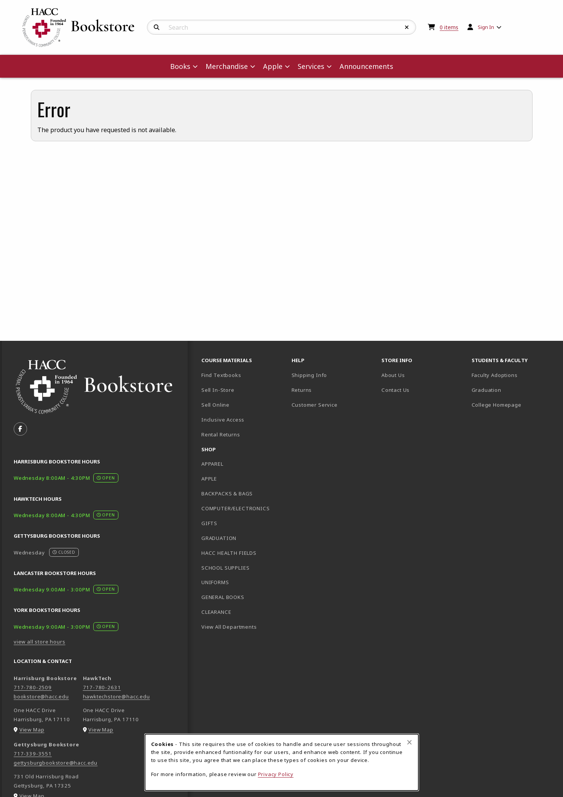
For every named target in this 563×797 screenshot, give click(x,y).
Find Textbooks (221, 375)
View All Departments (229, 626)
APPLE (209, 478)
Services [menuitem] (311, 66)
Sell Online (215, 404)
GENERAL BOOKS (222, 597)
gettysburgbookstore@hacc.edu (55, 762)
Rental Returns (220, 434)
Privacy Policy (276, 774)
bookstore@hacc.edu (41, 696)
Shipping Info (309, 375)
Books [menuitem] (180, 66)
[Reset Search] (407, 27)
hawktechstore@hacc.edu (116, 696)
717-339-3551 (33, 753)
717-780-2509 (33, 687)
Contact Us (395, 390)
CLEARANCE (216, 612)
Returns (302, 390)
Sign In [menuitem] (486, 27)
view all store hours (39, 641)
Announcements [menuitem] (366, 66)
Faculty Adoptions (495, 375)
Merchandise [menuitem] (227, 66)
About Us (393, 375)
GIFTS (209, 523)
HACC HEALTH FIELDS (229, 552)
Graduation (486, 390)
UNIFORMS (215, 582)
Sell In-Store (217, 390)
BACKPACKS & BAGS (227, 493)
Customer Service (315, 404)
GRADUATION (218, 538)
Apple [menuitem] (272, 66)
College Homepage (514, 404)
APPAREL (212, 463)
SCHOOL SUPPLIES (225, 567)
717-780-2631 (102, 687)
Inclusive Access (222, 419)
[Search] (157, 27)
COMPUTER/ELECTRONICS (235, 508)
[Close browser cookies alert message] (409, 742)
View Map (32, 729)
